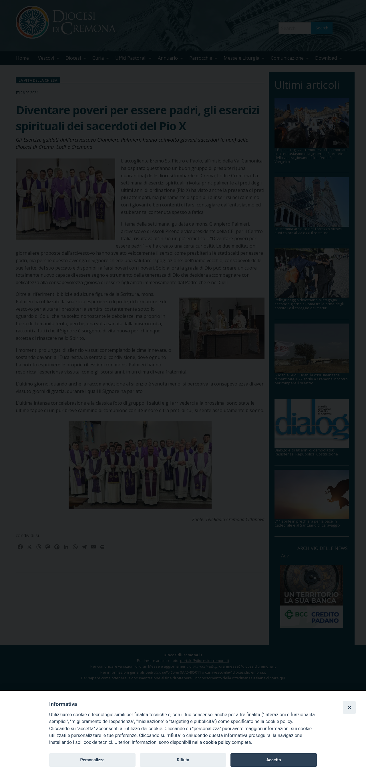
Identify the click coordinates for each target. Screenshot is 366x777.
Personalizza (92, 759)
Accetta (273, 759)
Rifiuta (183, 759)
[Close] (349, 707)
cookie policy (216, 742)
